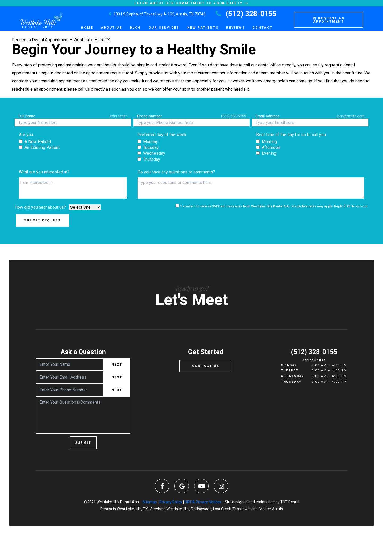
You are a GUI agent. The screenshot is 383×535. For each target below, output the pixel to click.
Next (117, 364)
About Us (111, 28)
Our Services (164, 28)
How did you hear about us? (40, 207)
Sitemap (150, 502)
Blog (135, 28)
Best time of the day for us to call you (291, 134)
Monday (289, 365)
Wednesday (292, 376)
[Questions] (251, 188)
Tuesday (289, 370)
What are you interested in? (44, 171)
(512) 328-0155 (245, 14)
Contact (262, 28)
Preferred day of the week (162, 134)
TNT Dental (289, 502)
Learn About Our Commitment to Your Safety (191, 3)
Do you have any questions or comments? (176, 171)
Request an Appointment (328, 19)
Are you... (27, 134)
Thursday (291, 381)
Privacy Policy (170, 502)
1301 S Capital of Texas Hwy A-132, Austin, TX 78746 (156, 14)
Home (87, 28)
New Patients (203, 28)
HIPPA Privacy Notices (203, 502)
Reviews (235, 28)
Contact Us (205, 366)
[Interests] (73, 188)
